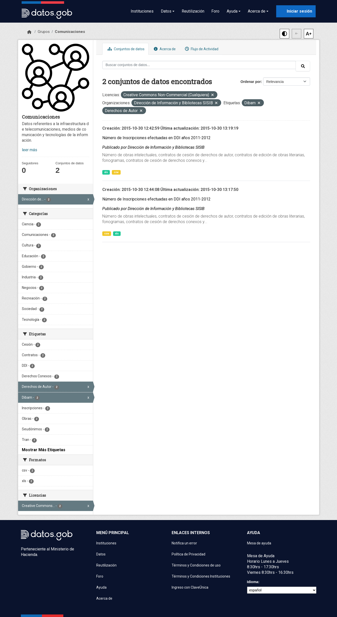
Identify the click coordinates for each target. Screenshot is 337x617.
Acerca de (164, 49)
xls (106, 172)
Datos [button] (166, 11)
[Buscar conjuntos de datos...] (199, 65)
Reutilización (193, 11)
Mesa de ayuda (259, 543)
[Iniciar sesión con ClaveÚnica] (296, 11)
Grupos (44, 31)
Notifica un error (184, 543)
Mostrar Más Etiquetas (43, 449)
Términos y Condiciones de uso (196, 565)
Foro (215, 11)
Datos (101, 554)
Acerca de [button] (256, 11)
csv (116, 172)
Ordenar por (250, 82)
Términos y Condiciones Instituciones (201, 576)
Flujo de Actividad (201, 49)
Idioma (252, 582)
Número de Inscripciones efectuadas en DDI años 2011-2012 (156, 137)
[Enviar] (303, 66)
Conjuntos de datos (125, 49)
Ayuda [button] (232, 11)
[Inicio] (29, 32)
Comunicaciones (70, 31)
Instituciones (142, 11)
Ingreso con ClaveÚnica (190, 587)
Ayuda (101, 587)
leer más (29, 149)
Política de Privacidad (188, 554)
